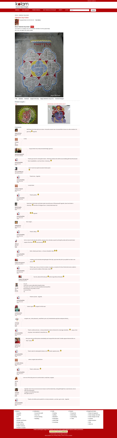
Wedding (37, 418)
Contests (91, 418)
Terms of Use (65, 435)
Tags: (16, 98)
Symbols (19, 413)
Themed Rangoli (36, 10)
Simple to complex (21, 427)
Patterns (17, 411)
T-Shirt (72, 418)
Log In (66, 10)
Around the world (39, 413)
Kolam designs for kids (94, 416)
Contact (70, 435)
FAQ (90, 422)
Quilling (54, 414)
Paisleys (19, 414)
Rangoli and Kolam (91, 411)
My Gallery (38, 20)
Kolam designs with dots (94, 414)
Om (18, 416)
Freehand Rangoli (59, 98)
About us (91, 424)
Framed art (73, 413)
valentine (21, 98)
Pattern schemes (21, 425)
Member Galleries (92, 0)
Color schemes (20, 424)
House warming (38, 416)
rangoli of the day (34, 98)
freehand (26, 98)
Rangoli (17, 10)
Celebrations (36, 411)
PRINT (32, 26)
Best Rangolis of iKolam (49, 10)
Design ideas (20, 422)
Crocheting (55, 422)
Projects (71, 411)
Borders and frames (21, 420)
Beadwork (55, 416)
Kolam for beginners (93, 413)
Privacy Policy (57, 435)
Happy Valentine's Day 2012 (47, 98)
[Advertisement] (57, 5)
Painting (55, 413)
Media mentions (92, 420)
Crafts (60, 10)
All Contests (25, 10)
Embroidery (55, 418)
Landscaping (74, 416)
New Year (37, 414)
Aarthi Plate (55, 420)
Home (16, 15)
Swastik (19, 418)
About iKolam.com (49, 435)
